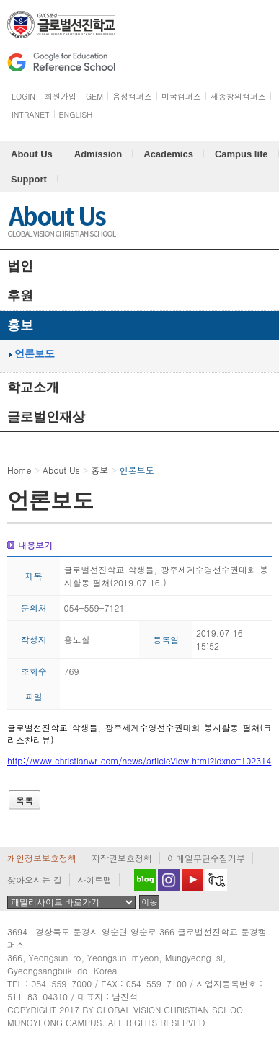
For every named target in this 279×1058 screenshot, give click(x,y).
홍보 (20, 325)
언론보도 (34, 353)
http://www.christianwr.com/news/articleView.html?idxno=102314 (139, 760)
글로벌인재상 (46, 417)
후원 (20, 295)
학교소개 (33, 387)
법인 (20, 266)
